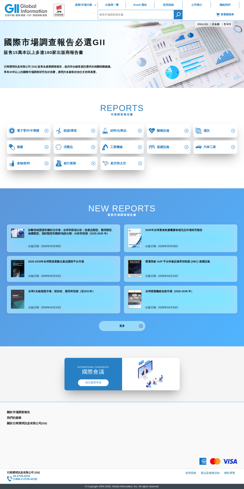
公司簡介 (196, 4)
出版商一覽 (112, 4)
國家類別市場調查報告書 (21, 423)
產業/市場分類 (83, 4)
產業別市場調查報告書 (20, 418)
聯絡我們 (225, 4)
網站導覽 (229, 472)
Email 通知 (140, 4)
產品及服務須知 (210, 472)
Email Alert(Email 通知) (79, 418)
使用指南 (168, 4)
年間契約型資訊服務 (19, 429)
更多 (122, 325)
